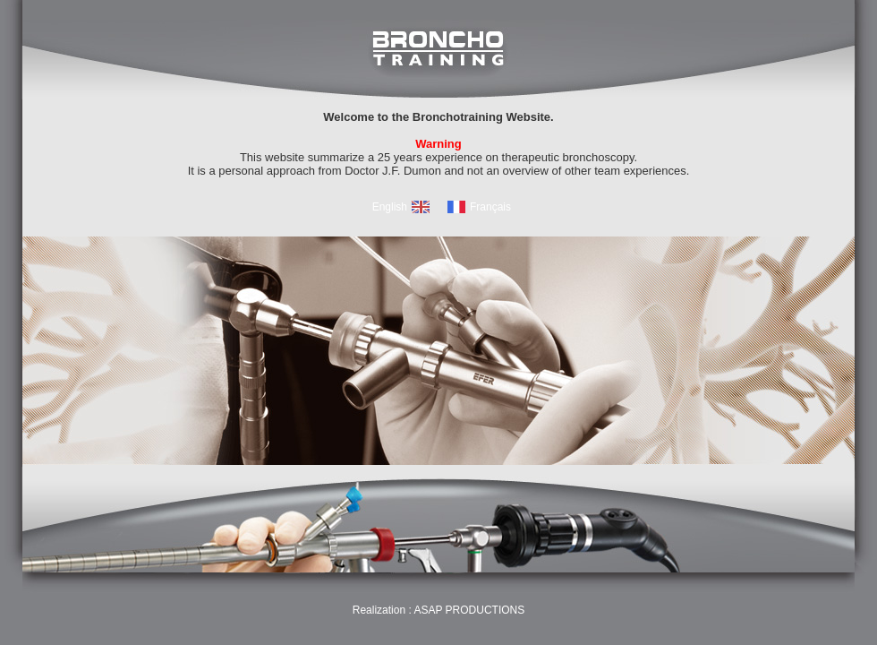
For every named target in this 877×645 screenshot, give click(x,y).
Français (490, 207)
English (389, 207)
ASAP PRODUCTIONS (468, 610)
